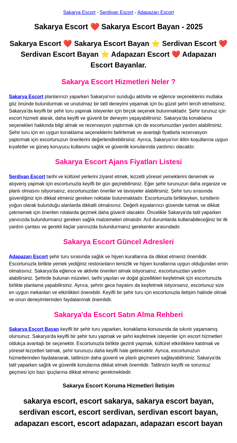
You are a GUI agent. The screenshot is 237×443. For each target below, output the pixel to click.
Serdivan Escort (116, 12)
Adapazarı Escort (155, 12)
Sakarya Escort (79, 12)
